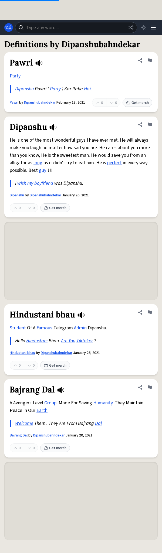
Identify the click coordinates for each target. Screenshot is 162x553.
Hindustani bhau (22, 353)
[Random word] (130, 27)
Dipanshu (24, 89)
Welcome (24, 423)
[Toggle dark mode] (143, 27)
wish (21, 183)
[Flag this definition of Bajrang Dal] (149, 387)
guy (42, 170)
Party (15, 76)
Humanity (103, 403)
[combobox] (76, 27)
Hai (87, 89)
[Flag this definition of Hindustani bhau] (149, 312)
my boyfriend (40, 183)
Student (18, 328)
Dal (98, 423)
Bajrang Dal (19, 435)
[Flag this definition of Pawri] (149, 60)
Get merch (137, 102)
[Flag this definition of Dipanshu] (149, 124)
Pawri (14, 102)
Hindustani (37, 340)
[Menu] (153, 27)
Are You (68, 340)
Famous (44, 328)
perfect (114, 162)
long (37, 162)
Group (50, 403)
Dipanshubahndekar (40, 102)
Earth (42, 410)
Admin (80, 328)
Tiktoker (84, 340)
